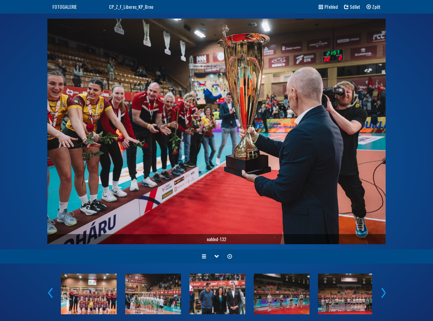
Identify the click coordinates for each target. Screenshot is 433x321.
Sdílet (352, 6)
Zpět (373, 6)
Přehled (328, 6)
